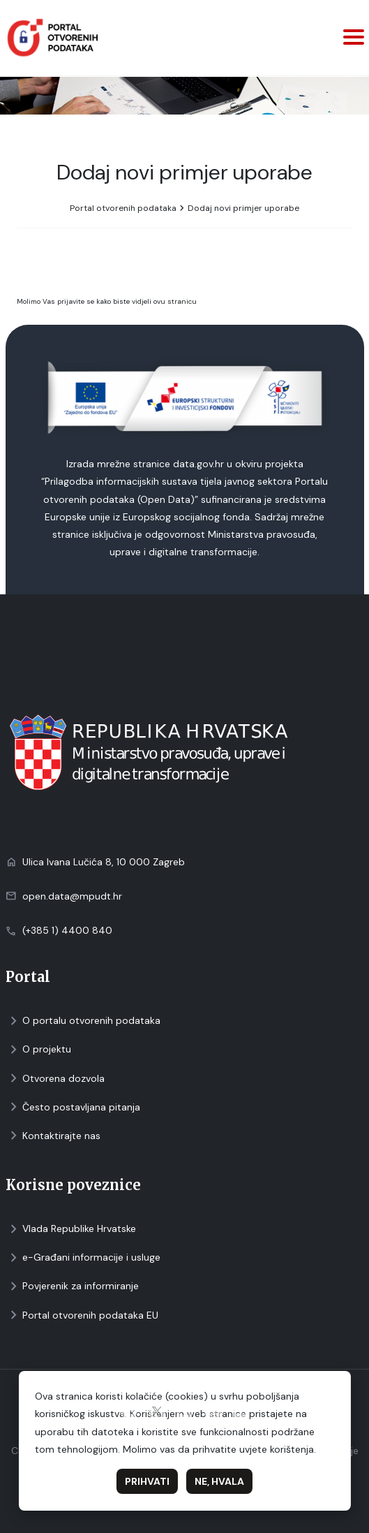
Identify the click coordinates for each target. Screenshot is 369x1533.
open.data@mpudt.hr (72, 896)
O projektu (38, 1049)
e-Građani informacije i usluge (83, 1257)
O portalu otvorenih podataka (83, 1020)
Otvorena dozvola (55, 1078)
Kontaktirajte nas (53, 1136)
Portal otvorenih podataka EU (82, 1315)
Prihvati (147, 1481)
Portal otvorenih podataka (123, 208)
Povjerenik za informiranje (72, 1286)
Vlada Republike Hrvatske (71, 1229)
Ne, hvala (219, 1481)
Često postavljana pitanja (73, 1107)
